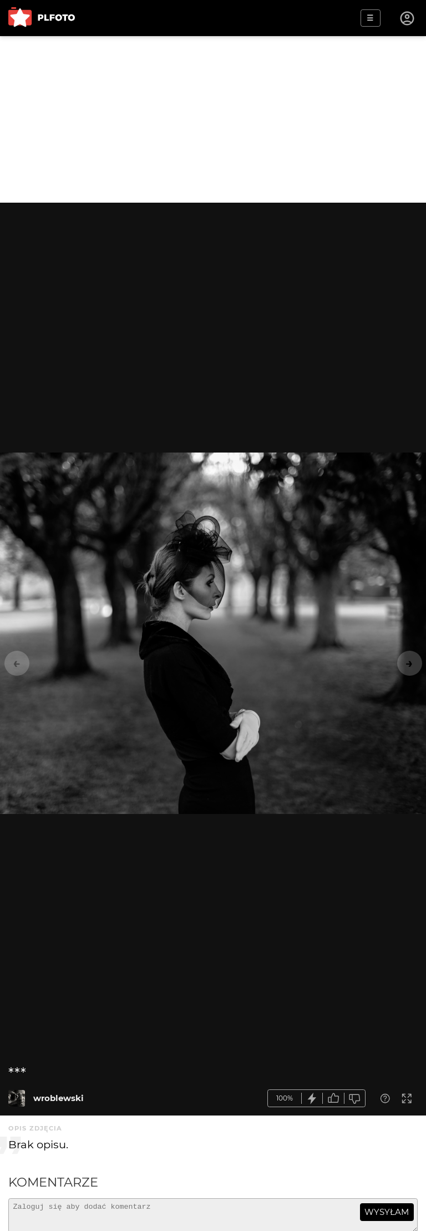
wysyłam (386, 1212)
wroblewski (58, 1098)
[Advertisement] (213, 119)
